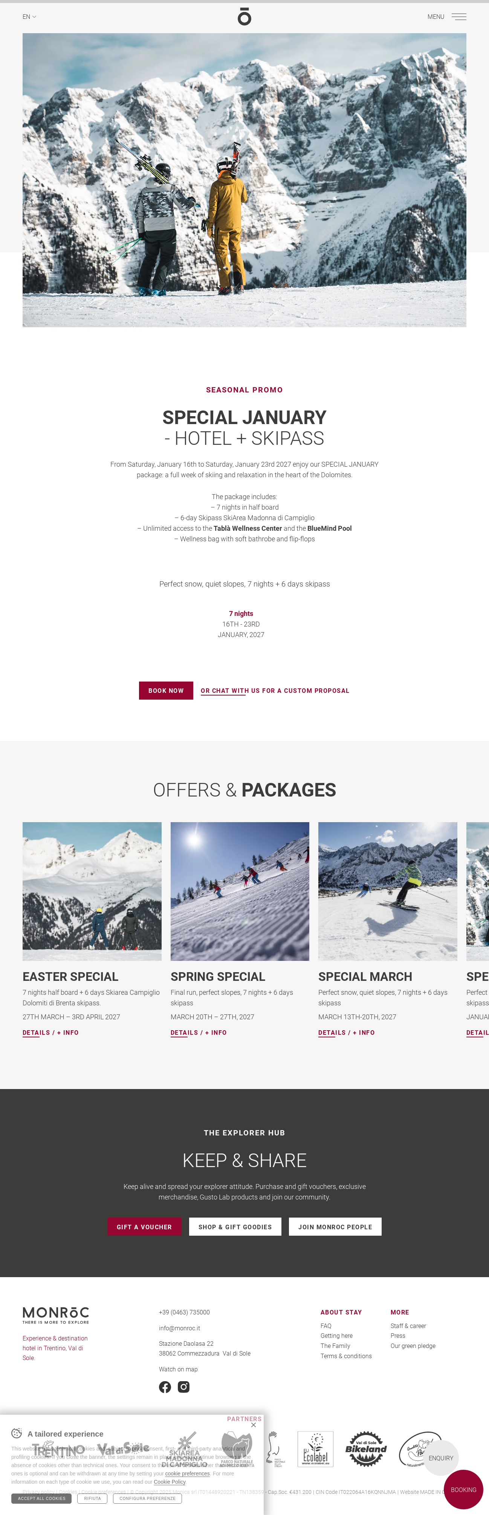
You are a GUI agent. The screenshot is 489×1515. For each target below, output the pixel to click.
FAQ (326, 1326)
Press (398, 1335)
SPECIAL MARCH (365, 976)
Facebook (165, 1387)
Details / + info (51, 1032)
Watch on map (178, 1369)
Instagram (184, 1387)
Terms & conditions (346, 1355)
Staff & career (408, 1326)
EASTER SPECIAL (70, 976)
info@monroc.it (179, 1328)
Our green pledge (413, 1346)
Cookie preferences (103, 1491)
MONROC (244, 16)
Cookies (68, 1491)
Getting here (337, 1335)
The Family (335, 1346)
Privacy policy (39, 1491)
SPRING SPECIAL (218, 976)
